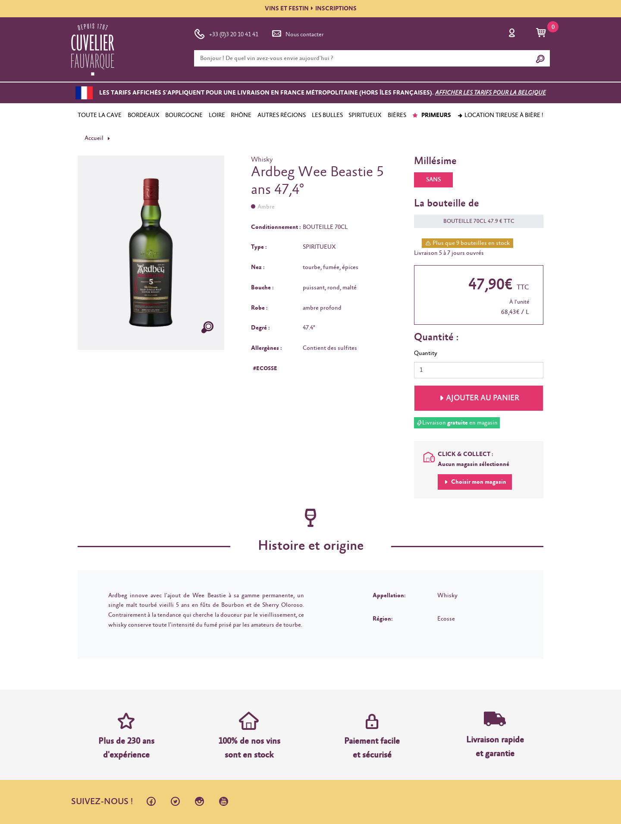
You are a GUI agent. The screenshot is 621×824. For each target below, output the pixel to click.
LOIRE (217, 115)
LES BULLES (327, 115)
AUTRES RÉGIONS (281, 115)
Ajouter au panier (482, 398)
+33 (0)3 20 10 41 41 (226, 33)
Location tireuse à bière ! (500, 115)
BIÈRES (397, 115)
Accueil (94, 138)
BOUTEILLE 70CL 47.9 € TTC (474, 221)
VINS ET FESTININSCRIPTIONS (311, 8)
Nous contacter (297, 33)
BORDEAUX (144, 115)
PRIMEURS (431, 115)
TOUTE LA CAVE (100, 115)
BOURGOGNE (184, 115)
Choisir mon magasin (478, 482)
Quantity (425, 353)
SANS (433, 179)
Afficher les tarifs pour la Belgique (490, 92)
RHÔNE (241, 115)
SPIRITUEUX (365, 115)
